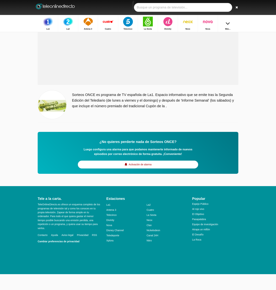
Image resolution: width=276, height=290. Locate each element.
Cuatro (150, 225)
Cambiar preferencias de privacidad (58, 257)
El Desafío (198, 250)
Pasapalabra (199, 235)
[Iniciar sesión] (223, 7)
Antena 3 (111, 225)
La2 (149, 220)
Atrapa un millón (201, 245)
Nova (109, 241)
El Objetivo (198, 230)
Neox (149, 236)
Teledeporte (112, 251)
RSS (94, 251)
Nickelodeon (153, 246)
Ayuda (54, 251)
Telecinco (111, 230)
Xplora (109, 256)
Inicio (218, 34)
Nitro (149, 256)
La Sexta (151, 230)
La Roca (196, 255)
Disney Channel (115, 246)
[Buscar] (234, 7)
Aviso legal (67, 251)
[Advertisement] (138, 72)
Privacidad (82, 251)
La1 (108, 220)
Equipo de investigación (205, 240)
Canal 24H (152, 251)
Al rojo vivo (198, 224)
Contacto (43, 251)
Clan (149, 241)
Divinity (110, 236)
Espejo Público (200, 219)
